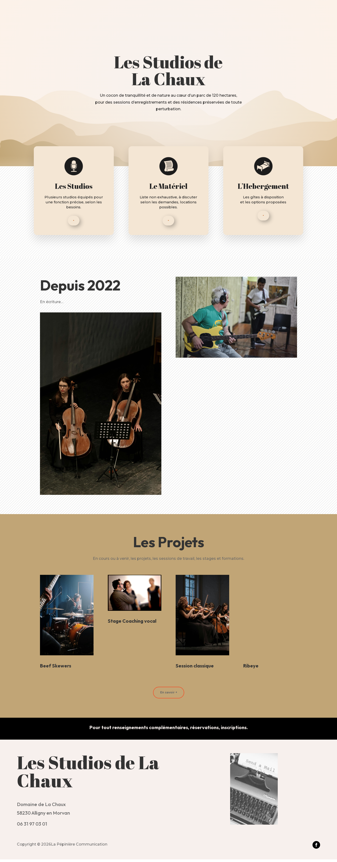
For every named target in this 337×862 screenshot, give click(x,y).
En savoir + (168, 695)
